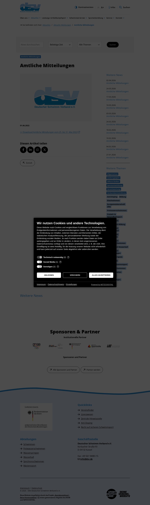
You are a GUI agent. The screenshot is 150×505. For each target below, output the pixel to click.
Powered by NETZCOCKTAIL (102, 285)
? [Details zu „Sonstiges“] (57, 267)
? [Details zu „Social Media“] (60, 262)
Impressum (41, 284)
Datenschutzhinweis (56, 284)
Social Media (49, 262)
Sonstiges (48, 266)
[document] (75, 238)
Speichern (75, 275)
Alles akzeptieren (101, 275)
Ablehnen (49, 275)
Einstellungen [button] (71, 284)
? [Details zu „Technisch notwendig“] (68, 257)
